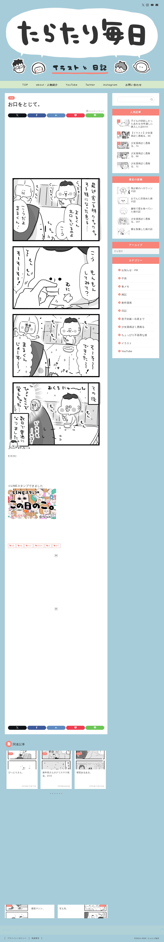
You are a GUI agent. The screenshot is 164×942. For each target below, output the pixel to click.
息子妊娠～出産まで (133, 318)
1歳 (12, 546)
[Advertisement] (56, 146)
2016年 (40, 546)
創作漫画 (127, 302)
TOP (25, 84)
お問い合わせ (133, 84)
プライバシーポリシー (17, 938)
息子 (57, 546)
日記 (124, 310)
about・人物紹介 (47, 84)
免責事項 (35, 938)
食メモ (125, 286)
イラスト (127, 343)
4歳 (20, 546)
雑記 (124, 294)
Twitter (90, 84)
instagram (110, 84)
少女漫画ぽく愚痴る (133, 326)
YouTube (72, 84)
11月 (29, 546)
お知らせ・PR (130, 270)
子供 (11, 98)
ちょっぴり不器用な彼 (134, 335)
